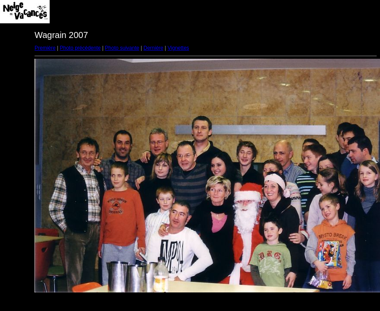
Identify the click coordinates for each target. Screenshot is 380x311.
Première (45, 48)
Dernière (153, 48)
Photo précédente (80, 48)
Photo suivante (122, 48)
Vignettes (178, 48)
